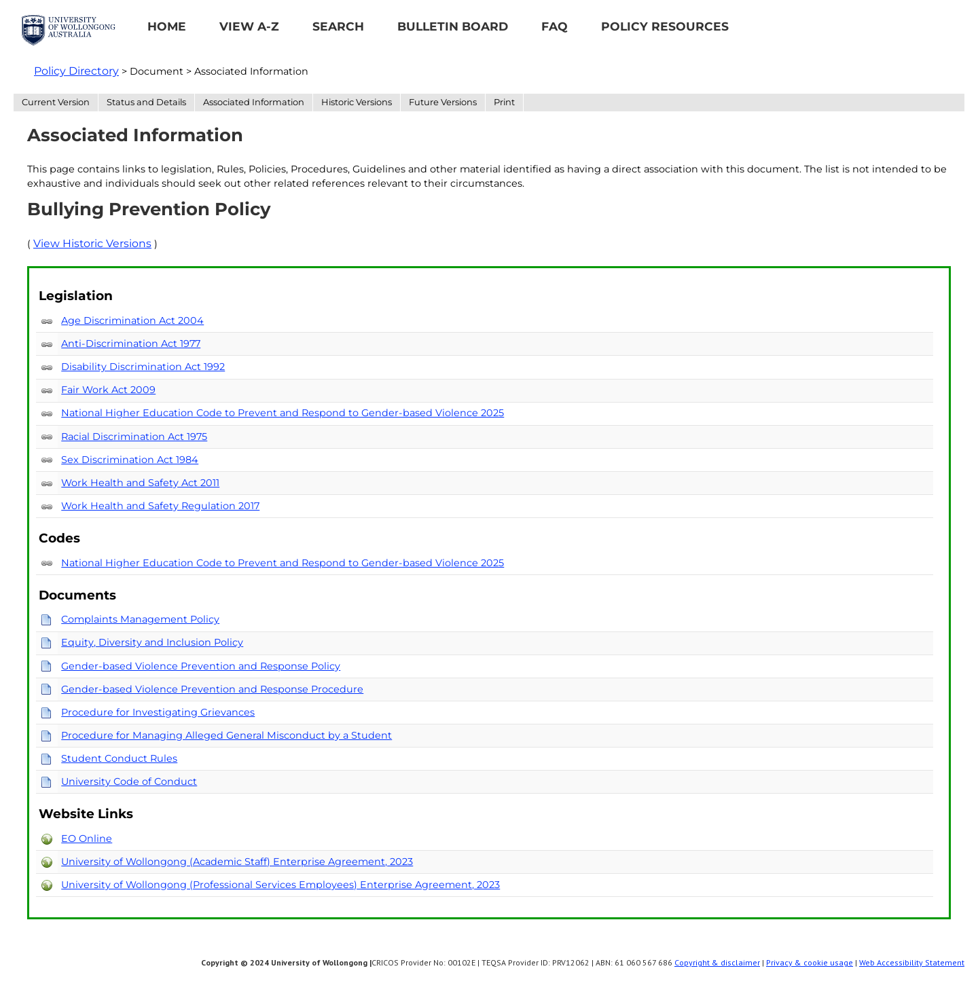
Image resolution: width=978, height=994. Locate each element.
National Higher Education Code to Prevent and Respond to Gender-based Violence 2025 (282, 413)
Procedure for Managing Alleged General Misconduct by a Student (226, 735)
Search (338, 26)
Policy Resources (665, 26)
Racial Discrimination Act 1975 (134, 436)
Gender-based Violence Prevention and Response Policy (200, 666)
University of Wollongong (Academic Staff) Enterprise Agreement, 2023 (237, 861)
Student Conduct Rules (119, 758)
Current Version (56, 101)
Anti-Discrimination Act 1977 (130, 343)
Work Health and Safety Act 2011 (140, 483)
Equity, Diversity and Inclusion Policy (152, 642)
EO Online (86, 838)
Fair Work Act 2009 (108, 390)
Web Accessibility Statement (911, 962)
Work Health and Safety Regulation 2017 (160, 506)
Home (166, 26)
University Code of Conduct (129, 781)
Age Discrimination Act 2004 (132, 320)
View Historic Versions (92, 243)
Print (504, 101)
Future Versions (443, 101)
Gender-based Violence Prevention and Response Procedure (212, 689)
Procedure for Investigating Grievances (158, 712)
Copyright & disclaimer (717, 962)
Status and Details (146, 101)
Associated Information (253, 101)
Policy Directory (76, 71)
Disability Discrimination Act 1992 (143, 367)
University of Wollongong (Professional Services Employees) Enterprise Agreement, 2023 (280, 885)
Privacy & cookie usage (809, 962)
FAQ (554, 26)
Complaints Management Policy (140, 619)
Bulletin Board (452, 26)
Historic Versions (356, 101)
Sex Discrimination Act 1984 (129, 460)
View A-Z (249, 26)
